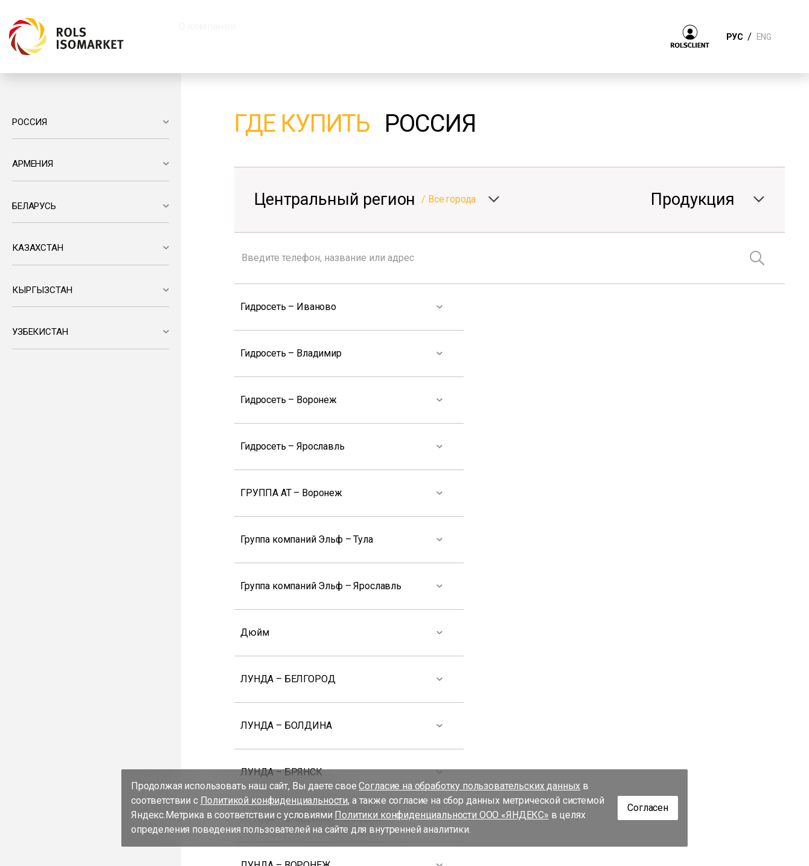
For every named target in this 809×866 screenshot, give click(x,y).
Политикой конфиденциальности (274, 800)
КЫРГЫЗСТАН (42, 290)
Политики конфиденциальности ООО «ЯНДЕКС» (441, 815)
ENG (763, 37)
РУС (734, 37)
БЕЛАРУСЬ (34, 206)
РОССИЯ (29, 122)
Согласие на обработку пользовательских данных (469, 786)
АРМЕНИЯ (32, 163)
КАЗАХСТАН (37, 247)
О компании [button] (206, 26)
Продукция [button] (300, 26)
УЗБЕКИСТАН (40, 331)
